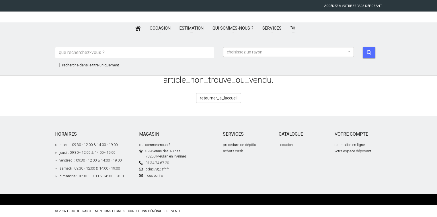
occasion (286, 145)
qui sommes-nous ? (154, 145)
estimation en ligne (350, 145)
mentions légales (110, 211)
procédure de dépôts (239, 145)
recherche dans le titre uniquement (87, 65)
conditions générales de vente (154, 211)
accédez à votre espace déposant (353, 6)
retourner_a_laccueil (218, 98)
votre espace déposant (353, 151)
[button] (288, 52)
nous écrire (154, 175)
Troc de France (79, 211)
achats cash (233, 151)
